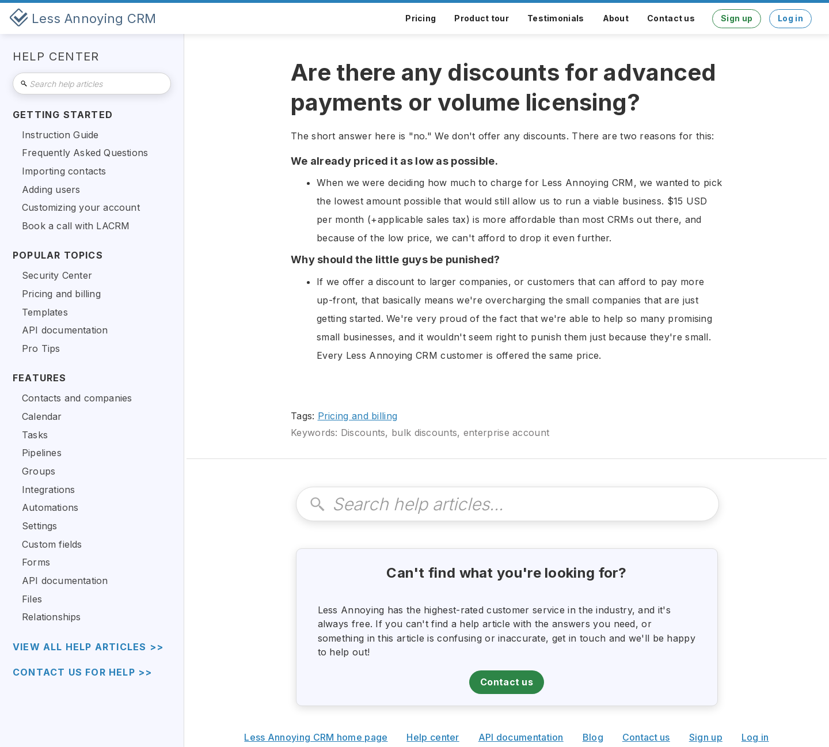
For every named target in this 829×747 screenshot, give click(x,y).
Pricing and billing (358, 416)
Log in (790, 18)
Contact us (671, 18)
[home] (83, 18)
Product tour (481, 18)
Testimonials (555, 18)
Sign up (736, 18)
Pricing (420, 18)
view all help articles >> (88, 647)
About (616, 18)
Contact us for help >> (82, 672)
